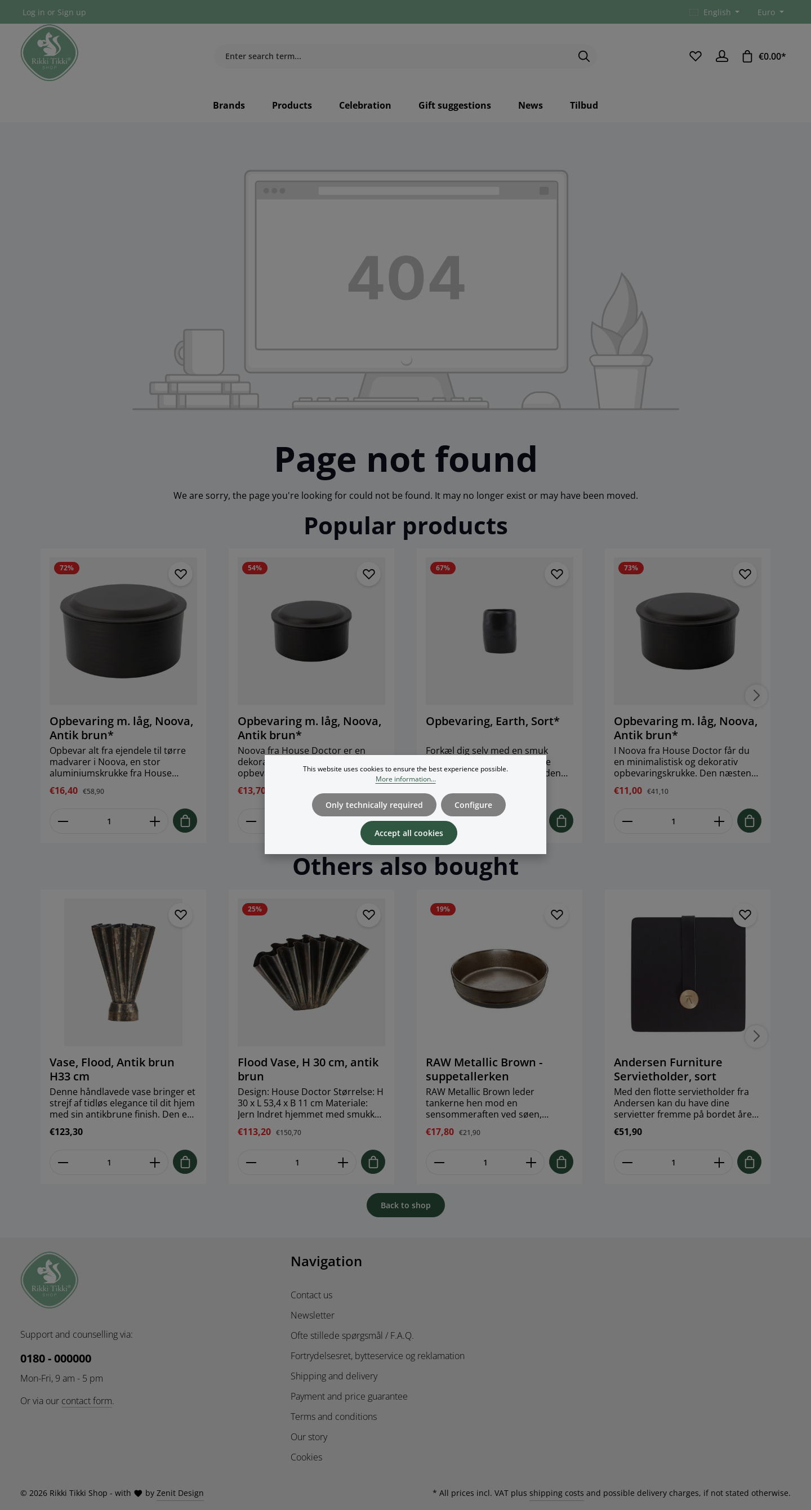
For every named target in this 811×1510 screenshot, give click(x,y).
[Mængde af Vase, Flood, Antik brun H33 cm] (108, 1162)
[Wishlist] (695, 56)
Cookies (306, 1457)
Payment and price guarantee (349, 1396)
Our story (309, 1437)
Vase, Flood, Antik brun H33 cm (112, 1069)
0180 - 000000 (55, 1358)
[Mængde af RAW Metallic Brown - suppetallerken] (485, 1162)
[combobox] (392, 56)
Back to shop (406, 1205)
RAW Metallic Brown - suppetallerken (484, 1069)
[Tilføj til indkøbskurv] (185, 820)
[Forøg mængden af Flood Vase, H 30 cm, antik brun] (343, 1162)
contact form (86, 1401)
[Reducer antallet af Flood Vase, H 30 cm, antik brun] (251, 1162)
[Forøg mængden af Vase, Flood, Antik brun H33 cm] (155, 1162)
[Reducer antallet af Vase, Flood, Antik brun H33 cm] (63, 1162)
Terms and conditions (334, 1416)
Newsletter (313, 1315)
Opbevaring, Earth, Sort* (493, 721)
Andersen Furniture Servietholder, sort (668, 1069)
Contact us (311, 1295)
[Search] (584, 56)
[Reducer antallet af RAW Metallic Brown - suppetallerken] (439, 1162)
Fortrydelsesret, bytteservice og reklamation (378, 1356)
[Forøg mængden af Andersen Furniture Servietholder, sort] (719, 1162)
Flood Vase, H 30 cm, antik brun (308, 1069)
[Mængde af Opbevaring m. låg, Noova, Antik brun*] (108, 821)
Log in (34, 12)
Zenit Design (180, 1492)
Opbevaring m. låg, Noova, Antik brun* (121, 728)
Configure (473, 819)
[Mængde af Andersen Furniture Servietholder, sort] (673, 1162)
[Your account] (722, 56)
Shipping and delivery (334, 1376)
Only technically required (374, 819)
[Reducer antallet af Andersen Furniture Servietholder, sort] (627, 1162)
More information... (406, 793)
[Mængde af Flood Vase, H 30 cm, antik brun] (297, 1162)
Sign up (71, 12)
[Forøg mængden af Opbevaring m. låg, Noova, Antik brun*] (155, 821)
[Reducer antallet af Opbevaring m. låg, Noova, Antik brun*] (63, 821)
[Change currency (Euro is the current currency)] (769, 12)
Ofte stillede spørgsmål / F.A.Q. (352, 1335)
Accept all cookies (409, 847)
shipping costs (556, 1492)
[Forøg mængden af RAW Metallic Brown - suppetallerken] (531, 1162)
